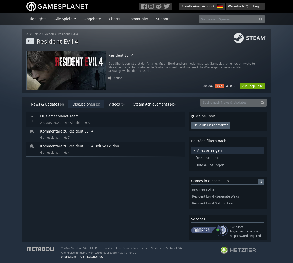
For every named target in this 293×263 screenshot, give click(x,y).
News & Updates (47, 104)
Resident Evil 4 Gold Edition (212, 203)
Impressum (68, 256)
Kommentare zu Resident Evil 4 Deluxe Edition (79, 145)
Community (138, 18)
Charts (114, 18)
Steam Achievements (154, 104)
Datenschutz (95, 256)
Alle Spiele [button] (63, 18)
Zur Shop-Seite (252, 86)
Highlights (37, 18)
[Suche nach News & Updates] (229, 103)
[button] (219, 5)
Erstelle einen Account (197, 6)
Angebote (92, 18)
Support (163, 18)
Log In (257, 6)
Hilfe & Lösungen (210, 165)
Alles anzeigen (209, 150)
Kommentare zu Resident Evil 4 (66, 131)
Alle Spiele (33, 34)
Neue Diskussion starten (210, 125)
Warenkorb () (238, 6)
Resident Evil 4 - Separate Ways (215, 196)
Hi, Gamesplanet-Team (59, 116)
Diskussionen (86, 104)
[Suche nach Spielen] (228, 19)
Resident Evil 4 (68, 34)
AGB (81, 256)
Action (49, 34)
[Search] (261, 19)
